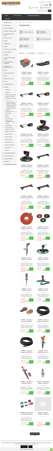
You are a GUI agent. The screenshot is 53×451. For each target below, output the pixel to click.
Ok (30, 446)
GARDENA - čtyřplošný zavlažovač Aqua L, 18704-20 (26, 104)
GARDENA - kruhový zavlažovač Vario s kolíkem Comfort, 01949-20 (26, 289)
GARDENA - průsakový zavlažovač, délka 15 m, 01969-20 (43, 320)
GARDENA (24, 22)
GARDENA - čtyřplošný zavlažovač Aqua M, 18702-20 (43, 104)
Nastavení (24, 446)
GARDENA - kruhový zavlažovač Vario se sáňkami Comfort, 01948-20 (43, 289)
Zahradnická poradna (33, 15)
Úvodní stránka (19, 23)
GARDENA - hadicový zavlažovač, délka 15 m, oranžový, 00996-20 (26, 227)
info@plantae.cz (47, 7)
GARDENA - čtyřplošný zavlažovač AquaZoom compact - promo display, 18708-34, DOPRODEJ (43, 135)
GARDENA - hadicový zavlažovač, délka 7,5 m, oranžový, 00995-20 (43, 227)
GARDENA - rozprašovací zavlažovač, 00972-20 (43, 382)
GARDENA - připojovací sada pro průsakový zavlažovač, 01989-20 (26, 320)
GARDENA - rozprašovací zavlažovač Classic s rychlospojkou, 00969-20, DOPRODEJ (26, 382)
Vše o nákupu (17, 15)
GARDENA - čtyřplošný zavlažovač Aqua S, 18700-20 (26, 135)
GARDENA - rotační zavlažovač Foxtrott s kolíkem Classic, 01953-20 (43, 351)
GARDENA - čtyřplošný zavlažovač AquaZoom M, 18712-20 (26, 196)
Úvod (6, 15)
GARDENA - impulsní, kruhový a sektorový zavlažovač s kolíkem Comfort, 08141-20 (26, 258)
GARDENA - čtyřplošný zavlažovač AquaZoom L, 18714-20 (43, 166)
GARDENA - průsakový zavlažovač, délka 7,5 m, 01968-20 (26, 351)
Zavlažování (30, 22)
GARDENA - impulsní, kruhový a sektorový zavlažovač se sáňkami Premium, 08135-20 (43, 258)
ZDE (32, 449)
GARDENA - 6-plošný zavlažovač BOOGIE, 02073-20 (26, 73)
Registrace (42, 2)
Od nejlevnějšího (30, 53)
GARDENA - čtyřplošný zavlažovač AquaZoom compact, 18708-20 (26, 166)
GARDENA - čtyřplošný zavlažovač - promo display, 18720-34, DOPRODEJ (43, 73)
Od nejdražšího (41, 53)
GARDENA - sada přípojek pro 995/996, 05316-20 (26, 413)
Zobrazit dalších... (35, 434)
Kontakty (7, 18)
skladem (49, 53)
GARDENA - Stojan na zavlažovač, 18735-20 (43, 413)
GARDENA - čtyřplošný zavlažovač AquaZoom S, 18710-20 (43, 196)
